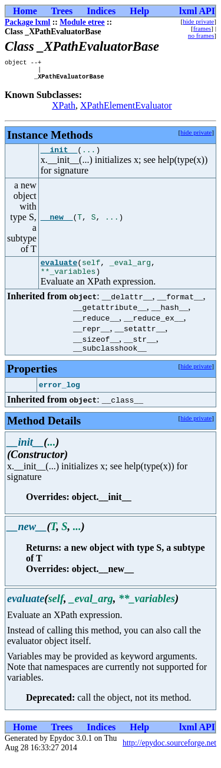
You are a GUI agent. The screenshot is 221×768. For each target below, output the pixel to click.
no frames (201, 35)
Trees (62, 11)
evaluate (59, 269)
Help (139, 11)
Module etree (82, 22)
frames (202, 28)
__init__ (59, 154)
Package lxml (27, 22)
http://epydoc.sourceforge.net (169, 753)
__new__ (57, 222)
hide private (198, 21)
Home (25, 11)
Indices (101, 11)
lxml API (197, 11)
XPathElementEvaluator (126, 109)
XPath (63, 109)
